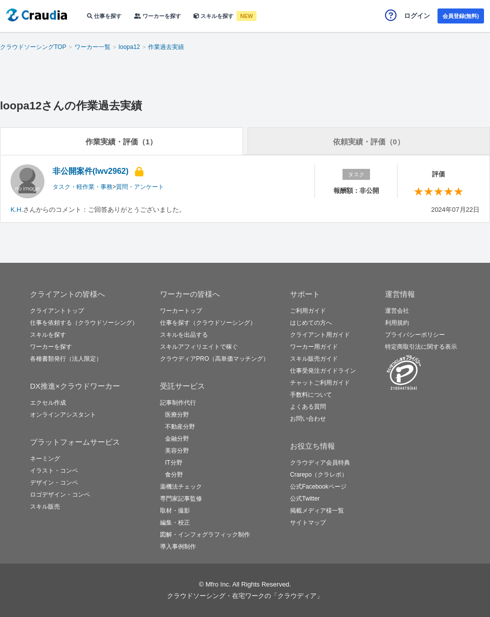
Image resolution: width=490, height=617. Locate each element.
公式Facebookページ (318, 486)
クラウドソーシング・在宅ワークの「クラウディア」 (245, 596)
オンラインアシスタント (63, 414)
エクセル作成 (48, 402)
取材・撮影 (175, 510)
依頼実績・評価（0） (368, 141)
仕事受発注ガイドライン (323, 370)
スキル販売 (45, 506)
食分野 (174, 474)
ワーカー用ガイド (314, 346)
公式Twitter (305, 498)
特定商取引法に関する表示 (421, 346)
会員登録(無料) (460, 16)
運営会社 (397, 310)
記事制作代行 (178, 402)
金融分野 (177, 438)
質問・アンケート (140, 186)
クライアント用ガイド (320, 334)
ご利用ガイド (308, 310)
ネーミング (45, 458)
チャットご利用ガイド (320, 382)
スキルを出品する (184, 334)
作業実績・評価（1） (121, 141)
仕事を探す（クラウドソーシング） (208, 322)
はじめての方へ (311, 322)
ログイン (417, 15)
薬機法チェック (181, 486)
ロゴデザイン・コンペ (60, 494)
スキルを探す (214, 16)
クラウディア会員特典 (320, 462)
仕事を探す (104, 16)
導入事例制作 (178, 546)
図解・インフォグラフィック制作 (205, 534)
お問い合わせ (308, 418)
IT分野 (173, 462)
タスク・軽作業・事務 (82, 186)
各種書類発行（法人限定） (66, 358)
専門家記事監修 (181, 498)
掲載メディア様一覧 (317, 510)
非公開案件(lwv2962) (90, 171)
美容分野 (177, 450)
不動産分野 (180, 426)
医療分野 (177, 414)
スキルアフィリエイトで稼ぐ (199, 346)
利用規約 (397, 322)
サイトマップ (308, 522)
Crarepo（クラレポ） (319, 474)
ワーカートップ (181, 310)
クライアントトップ (57, 310)
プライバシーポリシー (415, 334)
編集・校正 (175, 522)
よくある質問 (308, 406)
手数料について (311, 394)
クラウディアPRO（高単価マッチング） (214, 358)
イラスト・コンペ (54, 470)
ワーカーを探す (157, 16)
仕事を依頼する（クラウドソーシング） (84, 322)
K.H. (16, 209)
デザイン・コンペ (54, 482)
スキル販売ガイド (314, 358)
